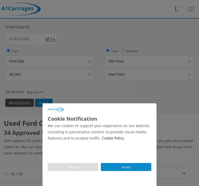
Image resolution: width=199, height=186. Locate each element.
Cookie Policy (113, 138)
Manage (73, 167)
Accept (126, 167)
